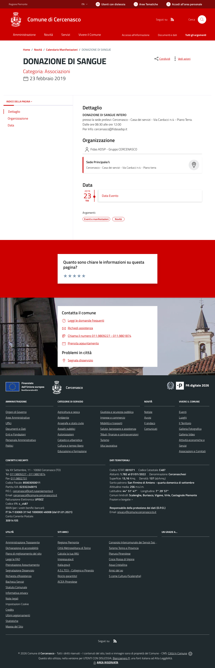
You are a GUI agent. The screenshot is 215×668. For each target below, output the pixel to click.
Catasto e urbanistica (70, 440)
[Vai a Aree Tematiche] (145, 4)
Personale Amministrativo (21, 440)
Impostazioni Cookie (17, 604)
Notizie (148, 412)
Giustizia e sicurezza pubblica (116, 412)
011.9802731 (19, 478)
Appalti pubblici (66, 429)
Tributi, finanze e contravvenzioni (119, 434)
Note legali (12, 598)
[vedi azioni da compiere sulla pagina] (181, 59)
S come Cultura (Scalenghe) (125, 576)
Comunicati (150, 429)
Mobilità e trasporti (111, 423)
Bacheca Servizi (15, 581)
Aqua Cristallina (118, 565)
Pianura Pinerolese (120, 553)
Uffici (8, 423)
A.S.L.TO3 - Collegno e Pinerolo (76, 570)
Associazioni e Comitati (192, 451)
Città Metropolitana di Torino (74, 548)
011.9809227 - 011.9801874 (27, 474)
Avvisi (147, 417)
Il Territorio (185, 423)
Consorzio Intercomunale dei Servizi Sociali (133, 542)
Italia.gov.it (64, 565)
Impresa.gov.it (66, 559)
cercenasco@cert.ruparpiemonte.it (33, 491)
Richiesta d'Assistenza (18, 576)
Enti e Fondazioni (16, 434)
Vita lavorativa (108, 445)
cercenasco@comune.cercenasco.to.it (35, 495)
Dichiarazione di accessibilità (22, 548)
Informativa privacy (17, 593)
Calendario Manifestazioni (62, 50)
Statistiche (12, 621)
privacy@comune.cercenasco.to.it (136, 512)
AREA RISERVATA (105, 662)
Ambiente (63, 417)
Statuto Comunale (16, 587)
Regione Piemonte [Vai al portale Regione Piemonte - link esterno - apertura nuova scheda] (18, 4)
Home (26, 50)
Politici (9, 445)
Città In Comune (177, 653)
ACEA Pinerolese (67, 581)
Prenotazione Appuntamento (23, 565)
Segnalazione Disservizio (20, 570)
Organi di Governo (16, 412)
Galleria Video (187, 434)
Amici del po (116, 570)
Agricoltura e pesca (69, 412)
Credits (10, 610)
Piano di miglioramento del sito (23, 553)
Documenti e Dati (16, 429)
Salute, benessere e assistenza (118, 429)
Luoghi (183, 417)
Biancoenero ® (121, 658)
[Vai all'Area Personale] (184, 4)
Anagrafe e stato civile (71, 423)
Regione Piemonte (68, 542)
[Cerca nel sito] (202, 19)
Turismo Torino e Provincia (124, 548)
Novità (38, 50)
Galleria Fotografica (190, 429)
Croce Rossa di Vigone (121, 559)
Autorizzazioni (66, 434)
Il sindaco (149, 423)
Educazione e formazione (72, 451)
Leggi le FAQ (13, 559)
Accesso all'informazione (135, 35)
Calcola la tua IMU (68, 553)
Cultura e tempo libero (70, 445)
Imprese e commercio (112, 417)
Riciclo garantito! (67, 576)
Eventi (183, 412)
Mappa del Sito (14, 626)
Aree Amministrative (18, 417)
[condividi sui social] (162, 59)
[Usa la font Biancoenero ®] (110, 4)
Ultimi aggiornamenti (18, 615)
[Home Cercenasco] (45, 19)
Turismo (104, 440)
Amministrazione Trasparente (23, 542)
